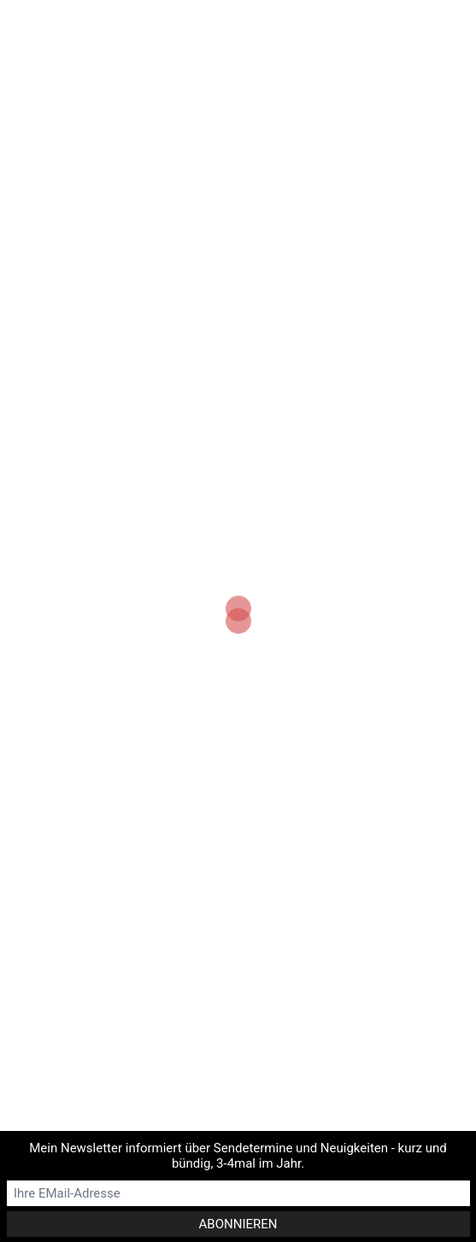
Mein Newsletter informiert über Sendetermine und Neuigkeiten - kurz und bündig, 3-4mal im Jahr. (238, 1155)
